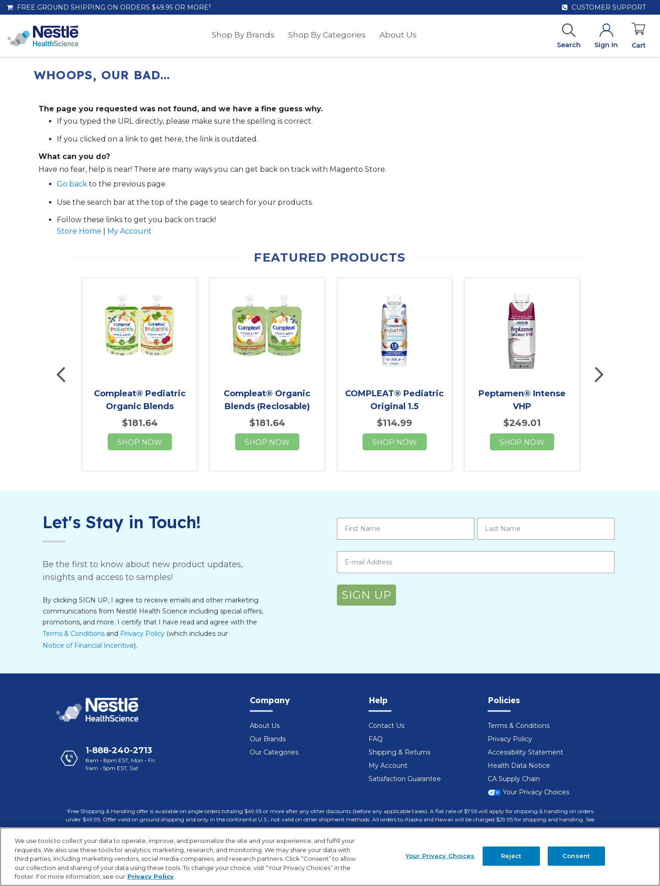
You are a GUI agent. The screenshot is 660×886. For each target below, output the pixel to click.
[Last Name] (546, 529)
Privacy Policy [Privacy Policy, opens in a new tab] (150, 876)
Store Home (79, 231)
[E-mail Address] (476, 562)
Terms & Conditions (73, 633)
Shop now (139, 442)
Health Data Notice (519, 765)
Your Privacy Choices (528, 792)
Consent (576, 855)
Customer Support (604, 7)
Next (597, 374)
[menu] (314, 36)
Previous (62, 374)
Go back (72, 184)
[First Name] (405, 529)
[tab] (302, 705)
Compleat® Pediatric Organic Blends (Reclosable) (140, 406)
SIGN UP (366, 595)
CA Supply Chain (514, 779)
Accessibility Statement (525, 752)
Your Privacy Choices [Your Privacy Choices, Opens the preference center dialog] (440, 855)
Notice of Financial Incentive (88, 645)
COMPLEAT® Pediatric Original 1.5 (394, 399)
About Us (265, 726)
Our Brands (268, 739)
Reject (511, 855)
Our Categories (274, 752)
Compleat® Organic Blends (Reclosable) (267, 399)
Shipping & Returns (399, 752)
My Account (129, 231)
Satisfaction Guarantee (404, 779)
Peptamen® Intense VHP (522, 399)
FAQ (375, 739)
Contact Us (386, 726)
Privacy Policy (142, 633)
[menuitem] (243, 35)
